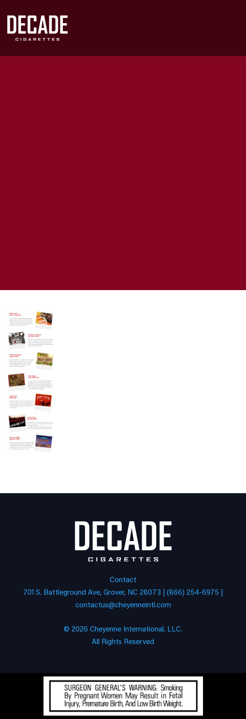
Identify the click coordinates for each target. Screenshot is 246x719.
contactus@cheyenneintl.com (123, 604)
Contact (123, 579)
